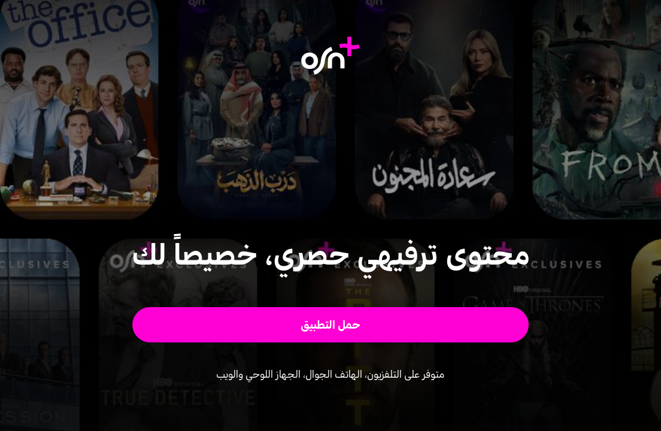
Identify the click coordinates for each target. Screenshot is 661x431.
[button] (330, 324)
